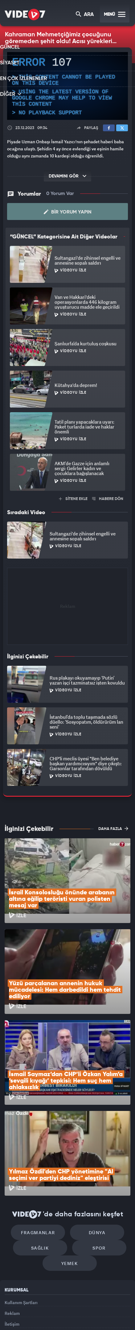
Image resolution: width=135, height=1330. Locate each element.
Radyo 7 (37, 1307)
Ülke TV (79, 1307)
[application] (67, 86)
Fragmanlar (41, 1149)
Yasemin (69, 1319)
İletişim (12, 1253)
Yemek (69, 1186)
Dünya (94, 1149)
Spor (96, 1168)
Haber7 (110, 1307)
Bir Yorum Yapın (68, 212)
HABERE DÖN (107, 499)
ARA (85, 15)
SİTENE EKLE (73, 499)
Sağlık (43, 1168)
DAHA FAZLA (113, 828)
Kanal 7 (14, 1307)
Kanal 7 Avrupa (59, 1307)
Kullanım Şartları (21, 1225)
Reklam (12, 1239)
